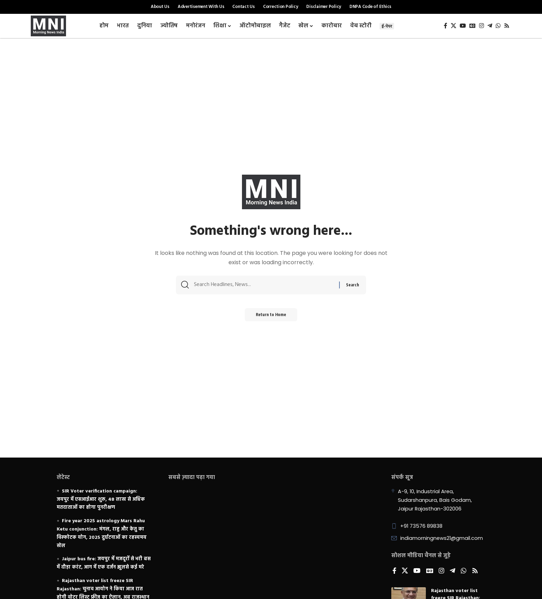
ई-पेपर (387, 26)
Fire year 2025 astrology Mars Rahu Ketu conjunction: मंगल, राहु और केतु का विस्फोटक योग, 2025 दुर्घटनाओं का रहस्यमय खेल (102, 533)
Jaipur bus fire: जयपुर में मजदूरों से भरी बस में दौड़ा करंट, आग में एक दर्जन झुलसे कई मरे (104, 563)
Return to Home (271, 316)
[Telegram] (490, 25)
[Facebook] (445, 25)
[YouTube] (463, 25)
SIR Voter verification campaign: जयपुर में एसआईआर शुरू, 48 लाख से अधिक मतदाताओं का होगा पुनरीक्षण (101, 499)
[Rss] (506, 25)
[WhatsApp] (498, 25)
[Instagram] (481, 25)
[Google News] (472, 25)
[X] (453, 25)
